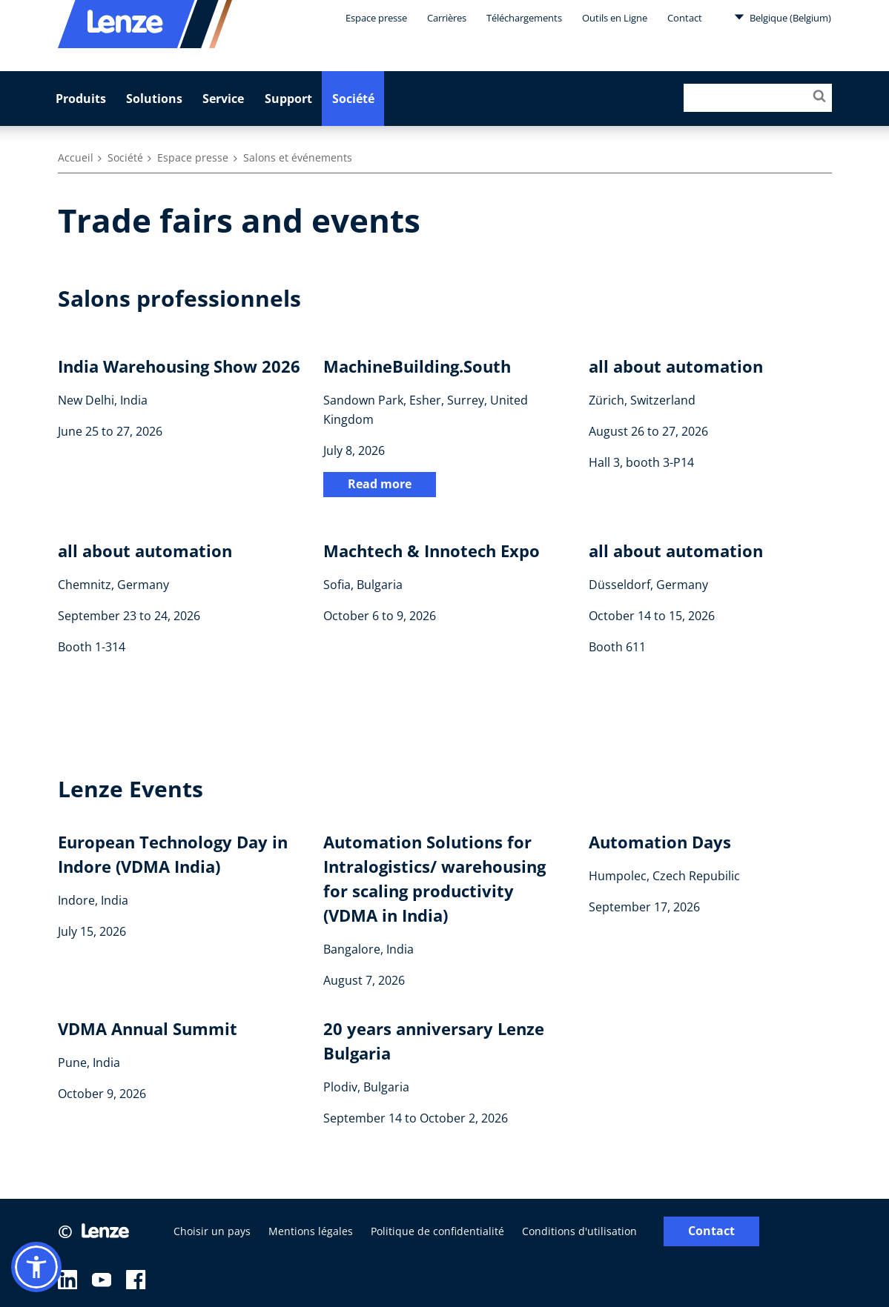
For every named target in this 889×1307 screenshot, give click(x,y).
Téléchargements (524, 17)
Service (223, 98)
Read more (380, 484)
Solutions (154, 98)
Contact (684, 17)
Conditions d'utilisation (579, 1231)
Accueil (75, 157)
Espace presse (376, 17)
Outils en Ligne (614, 17)
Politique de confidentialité (437, 1231)
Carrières (446, 17)
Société (353, 98)
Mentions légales (310, 1231)
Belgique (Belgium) (782, 17)
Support (288, 98)
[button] (36, 1267)
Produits (81, 98)
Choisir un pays (212, 1231)
